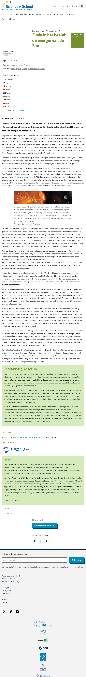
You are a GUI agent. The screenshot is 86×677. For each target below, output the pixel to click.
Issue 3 (57, 31)
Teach (48, 14)
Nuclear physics (34, 68)
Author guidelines (8, 19)
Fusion (24, 68)
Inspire (31, 14)
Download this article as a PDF (44, 525)
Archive (4, 599)
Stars (42, 68)
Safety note (6, 590)
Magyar (6, 96)
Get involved (70, 14)
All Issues (23, 14)
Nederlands (8, 79)
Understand (40, 14)
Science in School (38, 31)
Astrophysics (16, 68)
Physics (27, 65)
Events (55, 14)
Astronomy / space (15, 65)
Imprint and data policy (10, 581)
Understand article (77, 35)
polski (6, 103)
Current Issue (13, 14)
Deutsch (7, 89)
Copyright (5, 587)
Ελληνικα (7, 93)
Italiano (6, 99)
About (62, 14)
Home (4, 14)
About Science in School (11, 576)
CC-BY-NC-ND (7, 513)
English (6, 83)
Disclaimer (6, 593)
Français (7, 86)
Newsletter (65, 6)
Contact (56, 6)
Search (74, 6)
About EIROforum (8, 579)
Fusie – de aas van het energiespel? (30, 437)
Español (6, 106)
